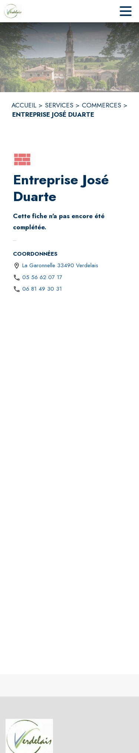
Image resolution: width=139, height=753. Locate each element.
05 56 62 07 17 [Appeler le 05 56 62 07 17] (42, 277)
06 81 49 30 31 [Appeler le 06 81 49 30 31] (42, 289)
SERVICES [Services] (59, 105)
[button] (22, 159)
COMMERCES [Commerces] (101, 105)
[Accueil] (13, 11)
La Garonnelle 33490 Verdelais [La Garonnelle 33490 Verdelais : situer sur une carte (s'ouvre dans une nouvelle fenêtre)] (60, 265)
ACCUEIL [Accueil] (23, 105)
